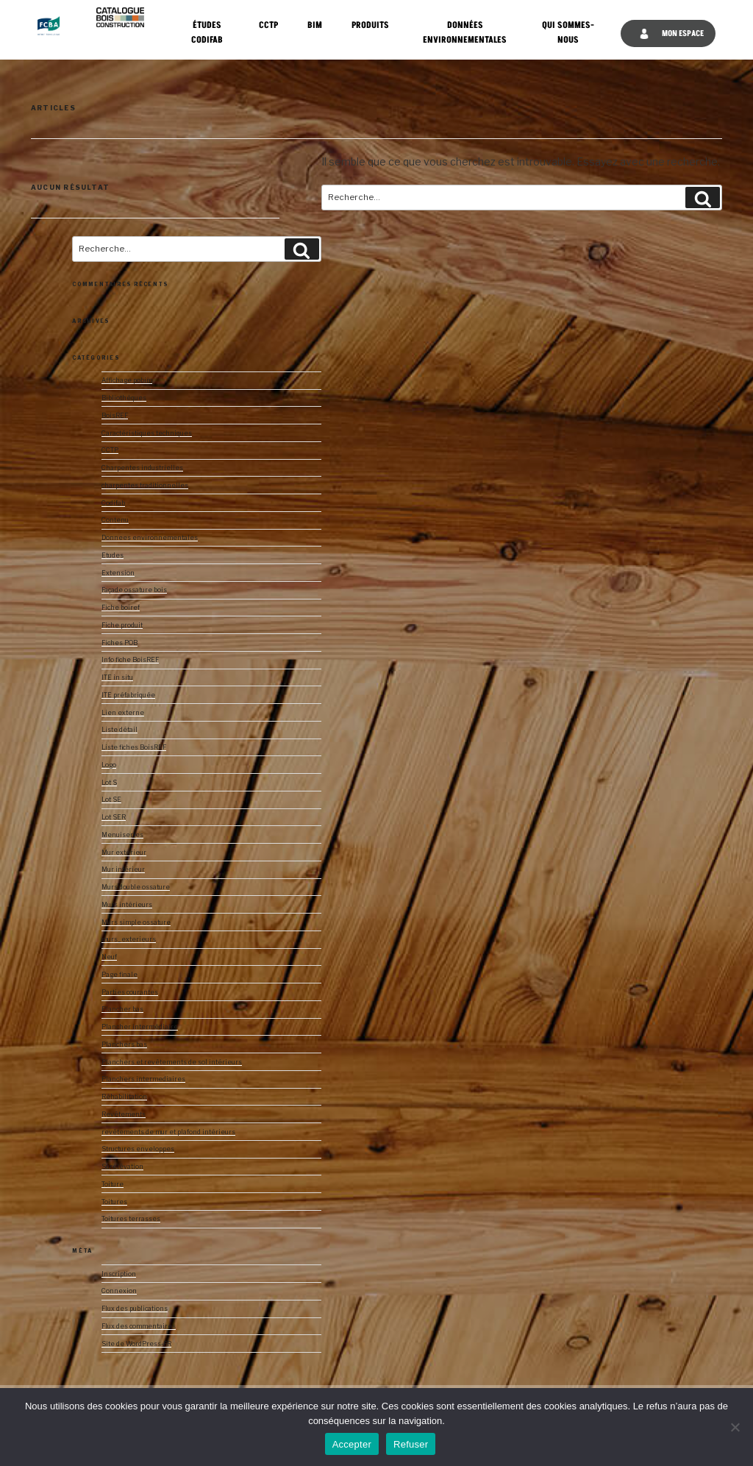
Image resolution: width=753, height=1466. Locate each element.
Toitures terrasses (130, 1219)
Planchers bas (124, 1044)
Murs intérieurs (126, 904)
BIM (314, 25)
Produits (370, 25)
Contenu (115, 520)
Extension (118, 573)
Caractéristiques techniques (146, 433)
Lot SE (111, 799)
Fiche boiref (120, 607)
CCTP (268, 25)
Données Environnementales (465, 32)
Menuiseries (122, 835)
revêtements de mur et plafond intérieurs (168, 1132)
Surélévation (122, 1166)
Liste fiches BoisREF (133, 747)
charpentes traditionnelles (144, 485)
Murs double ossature (135, 887)
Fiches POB (119, 643)
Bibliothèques (123, 398)
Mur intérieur (123, 869)
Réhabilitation (124, 1096)
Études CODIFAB (207, 32)
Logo (108, 765)
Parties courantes (129, 992)
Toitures (114, 1202)
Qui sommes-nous (568, 32)
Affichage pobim (126, 380)
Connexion (119, 1291)
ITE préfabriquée (128, 695)
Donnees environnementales (149, 537)
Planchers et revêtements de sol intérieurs (171, 1062)
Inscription (118, 1274)
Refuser (410, 1444)
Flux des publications (134, 1308)
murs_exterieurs (128, 939)
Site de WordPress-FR (136, 1344)
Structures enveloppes (137, 1149)
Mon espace (671, 33)
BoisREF (114, 415)
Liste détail (119, 729)
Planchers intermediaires (143, 1079)
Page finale (119, 974)
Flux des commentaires (138, 1326)
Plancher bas (122, 1009)
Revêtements (123, 1114)
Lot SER (113, 817)
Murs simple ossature (136, 922)
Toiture (112, 1184)
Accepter (351, 1444)
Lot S (109, 782)
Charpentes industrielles (142, 468)
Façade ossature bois (134, 590)
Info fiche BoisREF (130, 659)
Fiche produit (122, 625)
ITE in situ (117, 677)
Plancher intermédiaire (139, 1027)
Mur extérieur (123, 852)
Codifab (113, 503)
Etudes (112, 555)
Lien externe (122, 712)
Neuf (109, 957)
